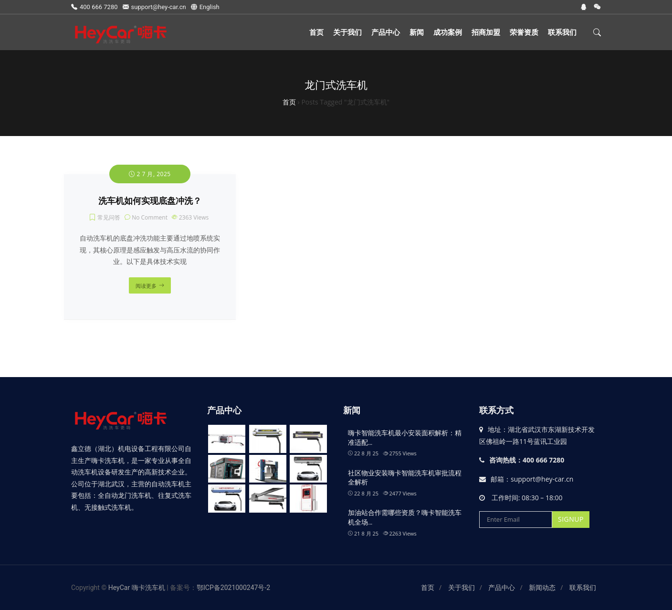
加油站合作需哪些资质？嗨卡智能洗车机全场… (405, 517)
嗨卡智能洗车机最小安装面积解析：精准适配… (405, 437)
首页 (316, 32)
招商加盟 (486, 32)
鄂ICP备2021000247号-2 (233, 587)
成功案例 (447, 32)
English (205, 7)
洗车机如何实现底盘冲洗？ (149, 201)
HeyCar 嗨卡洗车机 (137, 587)
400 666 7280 (94, 7)
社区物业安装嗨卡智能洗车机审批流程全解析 (405, 477)
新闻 (417, 32)
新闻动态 (542, 587)
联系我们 (562, 32)
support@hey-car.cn (154, 7)
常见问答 (108, 217)
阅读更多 (146, 285)
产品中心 (385, 32)
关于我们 (347, 32)
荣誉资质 (524, 32)
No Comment (150, 217)
